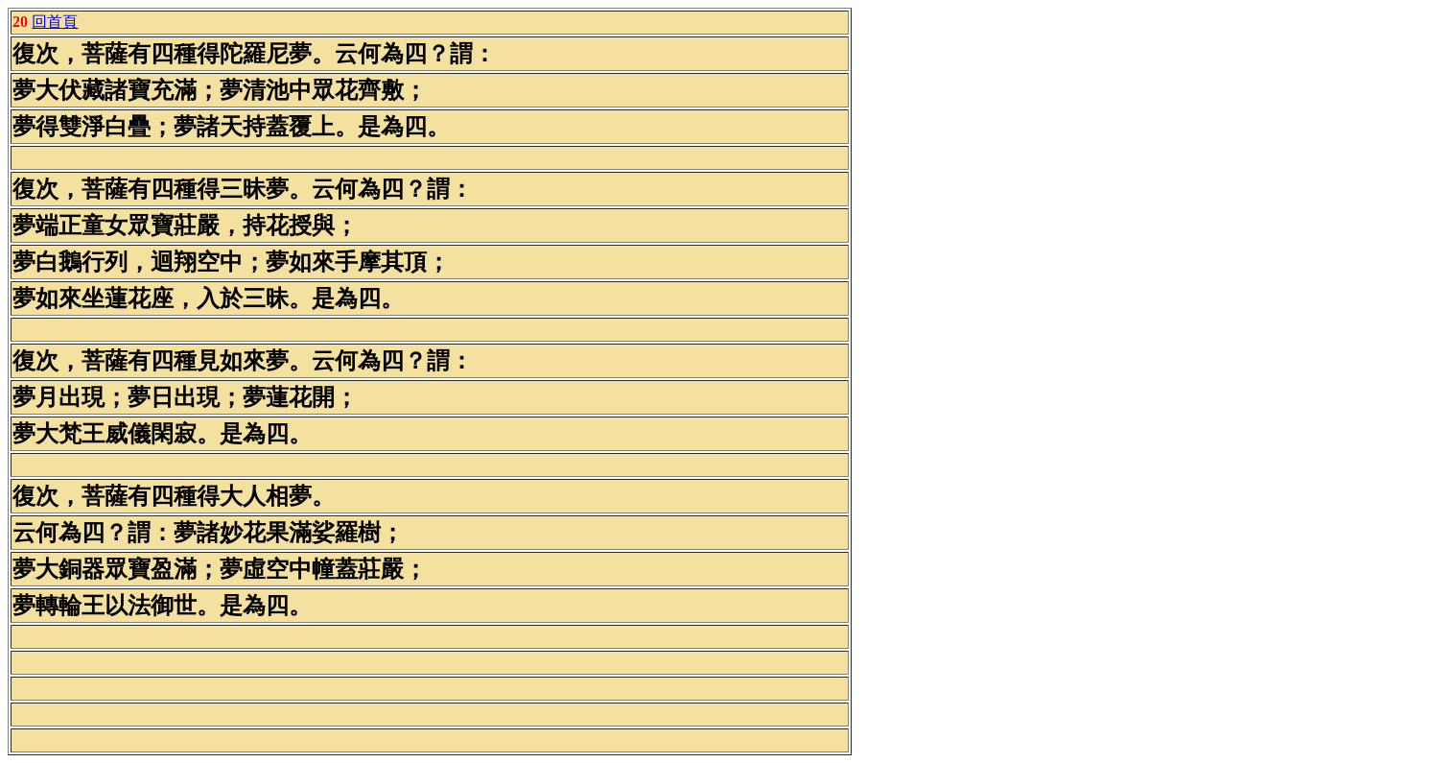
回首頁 (55, 21)
